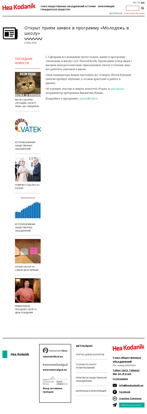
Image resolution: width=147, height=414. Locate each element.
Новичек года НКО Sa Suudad (28, 173)
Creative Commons (130, 398)
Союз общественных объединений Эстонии (68, 6)
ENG (135, 2)
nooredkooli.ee (89, 98)
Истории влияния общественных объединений (28, 132)
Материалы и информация (91, 390)
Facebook (124, 391)
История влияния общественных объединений (28, 214)
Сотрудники (120, 378)
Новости (54, 111)
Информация (106, 6)
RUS (143, 2)
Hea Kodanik (20, 354)
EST (138, 2)
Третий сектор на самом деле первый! (28, 255)
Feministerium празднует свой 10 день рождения (28, 296)
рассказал (117, 89)
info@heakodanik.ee (131, 385)
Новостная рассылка (134, 13)
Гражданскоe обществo (55, 9)
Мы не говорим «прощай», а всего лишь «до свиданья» (28, 90)
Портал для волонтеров (90, 354)
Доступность (116, 13)
